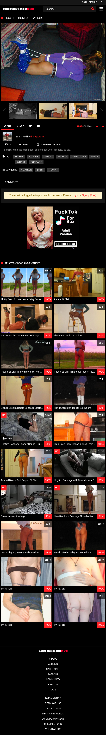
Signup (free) (89, 195)
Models (53, 674)
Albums (53, 664)
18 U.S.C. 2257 (53, 708)
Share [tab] (20, 126)
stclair (33, 156)
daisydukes (79, 156)
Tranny (53, 169)
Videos (53, 658)
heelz (94, 156)
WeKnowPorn (53, 729)
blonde (62, 156)
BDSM (40, 169)
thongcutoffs (37, 136)
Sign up (93, 2)
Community (53, 679)
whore (21, 162)
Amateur (26, 169)
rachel (19, 156)
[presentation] (4, 111)
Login (84, 2)
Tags (53, 689)
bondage (36, 162)
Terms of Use (53, 703)
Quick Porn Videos (53, 718)
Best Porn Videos (53, 713)
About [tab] (7, 126)
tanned (47, 156)
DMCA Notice (53, 698)
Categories (53, 669)
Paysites (53, 684)
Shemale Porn (53, 723)
